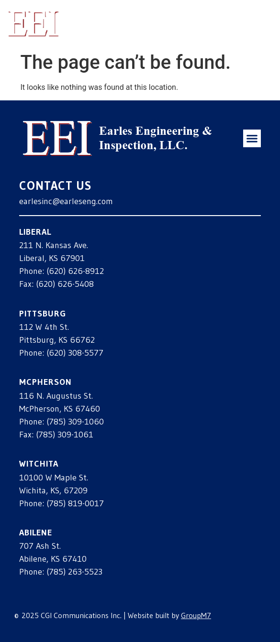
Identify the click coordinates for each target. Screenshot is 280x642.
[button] (258, 24)
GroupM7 (196, 615)
